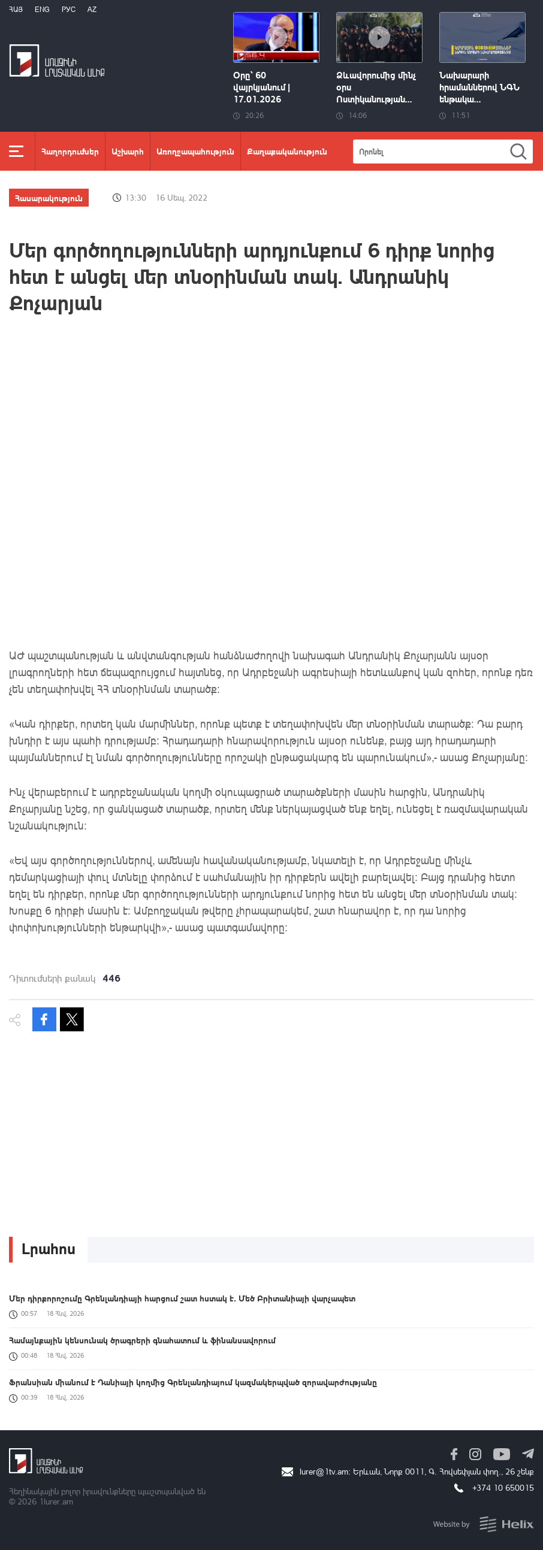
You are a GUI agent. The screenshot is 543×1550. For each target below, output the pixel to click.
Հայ (16, 9)
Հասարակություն (49, 197)
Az (92, 9)
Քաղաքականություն (287, 151)
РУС (69, 9)
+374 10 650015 (503, 1487)
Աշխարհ (127, 151)
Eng (42, 9)
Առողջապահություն (195, 151)
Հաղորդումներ (70, 151)
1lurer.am (56, 1501)
